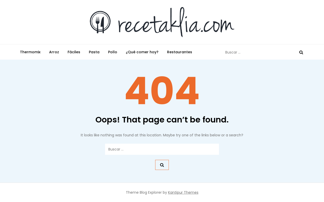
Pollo (112, 52)
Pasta (94, 52)
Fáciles (74, 52)
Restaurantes (179, 52)
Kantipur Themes (183, 192)
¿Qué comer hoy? (142, 52)
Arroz (54, 52)
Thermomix (30, 52)
